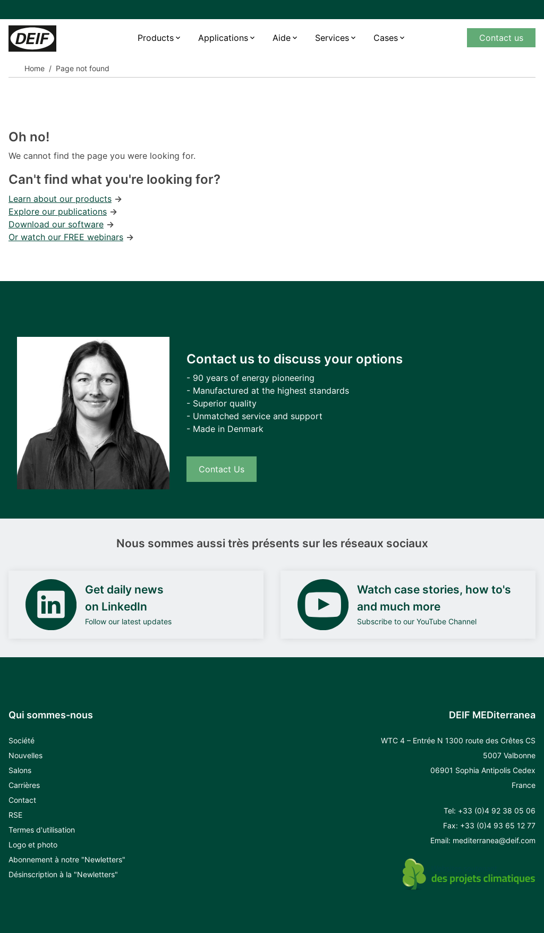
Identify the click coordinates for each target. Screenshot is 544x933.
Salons (19, 770)
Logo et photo (32, 844)
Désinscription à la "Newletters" (63, 874)
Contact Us (221, 469)
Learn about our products (60, 198)
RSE (15, 814)
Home (34, 68)
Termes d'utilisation (41, 829)
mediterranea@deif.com (494, 840)
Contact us (501, 37)
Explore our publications (57, 211)
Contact (22, 799)
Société (21, 740)
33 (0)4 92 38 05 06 (499, 810)
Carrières (24, 785)
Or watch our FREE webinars (65, 237)
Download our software (56, 224)
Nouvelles (25, 755)
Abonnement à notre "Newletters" (66, 859)
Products (156, 37)
